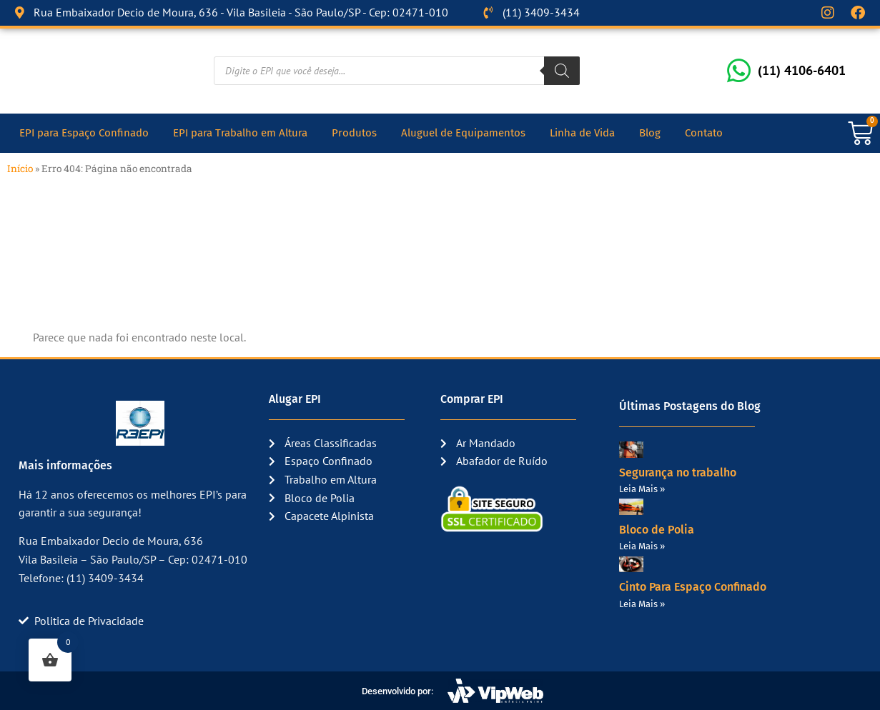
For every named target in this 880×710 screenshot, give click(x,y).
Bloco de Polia (656, 529)
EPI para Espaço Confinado (84, 132)
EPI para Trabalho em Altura (240, 132)
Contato (704, 132)
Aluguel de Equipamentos (463, 132)
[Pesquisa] (562, 70)
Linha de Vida (582, 132)
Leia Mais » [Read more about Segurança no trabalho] (642, 489)
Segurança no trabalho (677, 472)
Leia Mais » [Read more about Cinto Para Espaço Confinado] (642, 603)
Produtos (354, 132)
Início (20, 168)
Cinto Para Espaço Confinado (692, 587)
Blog (650, 132)
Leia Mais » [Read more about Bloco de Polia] (642, 546)
